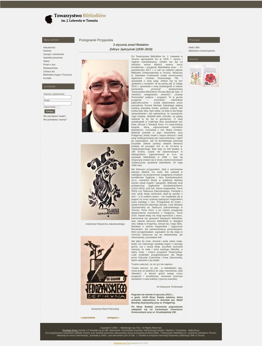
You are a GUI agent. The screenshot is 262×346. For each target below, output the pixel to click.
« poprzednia (87, 317)
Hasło (47, 100)
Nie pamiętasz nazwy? (55, 119)
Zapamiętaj (49, 106)
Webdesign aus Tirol (122, 343)
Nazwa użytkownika (54, 94)
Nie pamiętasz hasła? (54, 116)
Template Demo (70, 330)
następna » (113, 317)
